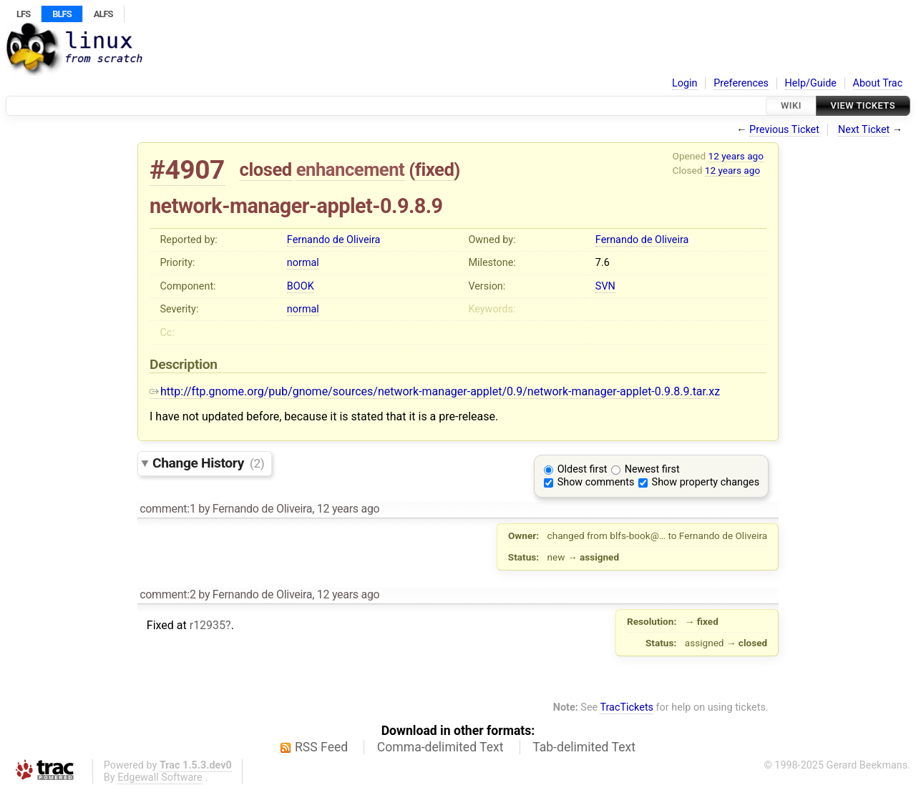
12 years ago (736, 156)
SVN (605, 286)
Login (685, 83)
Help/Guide (811, 83)
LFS (23, 14)
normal (303, 263)
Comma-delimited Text (440, 747)
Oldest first (582, 469)
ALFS (103, 14)
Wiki (791, 105)
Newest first (652, 469)
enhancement (350, 169)
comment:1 (167, 508)
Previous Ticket (784, 130)
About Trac (878, 83)
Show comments (596, 482)
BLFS (61, 14)
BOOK (300, 286)
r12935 (207, 625)
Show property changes (705, 482)
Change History (208, 463)
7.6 (602, 263)
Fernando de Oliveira (334, 240)
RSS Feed (321, 747)
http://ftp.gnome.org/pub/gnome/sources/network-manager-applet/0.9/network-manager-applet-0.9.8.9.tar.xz (435, 391)
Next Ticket (864, 130)
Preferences (741, 83)
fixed (434, 169)
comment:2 (167, 594)
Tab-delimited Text (583, 747)
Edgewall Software (160, 777)
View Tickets (863, 105)
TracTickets (626, 707)
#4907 (187, 169)
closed (266, 169)
